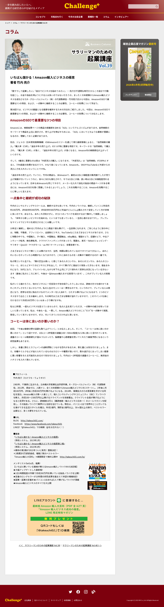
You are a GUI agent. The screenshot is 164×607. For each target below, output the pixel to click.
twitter (70, 592)
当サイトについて (41, 600)
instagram (86, 592)
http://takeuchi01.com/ (32, 420)
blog (93, 592)
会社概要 (27, 600)
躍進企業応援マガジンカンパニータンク (13, 600)
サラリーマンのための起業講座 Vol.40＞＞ (82, 545)
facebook (78, 592)
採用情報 (67, 600)
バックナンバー (131, 95)
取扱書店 (148, 95)
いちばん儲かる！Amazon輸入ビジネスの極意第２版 (39, 443)
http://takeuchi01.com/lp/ (72, 456)
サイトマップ (56, 600)
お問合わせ (78, 600)
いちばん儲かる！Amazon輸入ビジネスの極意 (36, 436)
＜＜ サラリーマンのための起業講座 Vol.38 (39, 545)
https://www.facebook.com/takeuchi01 (43, 423)
